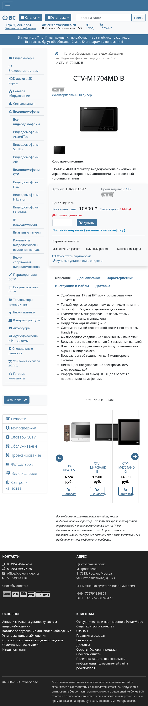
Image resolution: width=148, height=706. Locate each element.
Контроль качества (17, 485)
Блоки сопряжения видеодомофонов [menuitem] (26, 262)
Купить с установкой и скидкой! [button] (77, 261)
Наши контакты (14, 649)
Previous (58, 456)
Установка (16, 400)
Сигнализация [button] (21, 104)
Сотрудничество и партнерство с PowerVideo (109, 622)
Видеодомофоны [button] (24, 111)
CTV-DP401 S (69, 468)
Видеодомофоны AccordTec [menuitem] (26, 134)
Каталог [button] (29, 17)
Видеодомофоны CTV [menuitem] (26, 172)
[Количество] (62, 222)
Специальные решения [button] (20, 350)
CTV (128, 189)
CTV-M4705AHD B (97, 467)
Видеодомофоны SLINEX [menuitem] (26, 146)
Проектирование (23, 455)
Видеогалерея (21, 473)
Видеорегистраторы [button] (23, 68)
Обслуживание (21, 446)
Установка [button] (57, 17)
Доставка (83, 645)
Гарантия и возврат (90, 635)
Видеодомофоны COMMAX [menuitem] (26, 209)
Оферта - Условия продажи (96, 649)
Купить (87, 223)
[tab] (63, 278)
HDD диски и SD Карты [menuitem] (20, 80)
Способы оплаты (88, 654)
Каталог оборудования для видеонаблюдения (36, 631)
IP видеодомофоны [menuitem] (25, 222)
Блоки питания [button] (21, 312)
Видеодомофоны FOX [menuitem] (26, 184)
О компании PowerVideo (20, 645)
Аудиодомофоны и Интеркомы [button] (23, 338)
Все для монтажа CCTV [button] (23, 289)
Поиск (138, 18)
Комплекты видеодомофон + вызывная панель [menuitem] (26, 245)
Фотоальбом (20, 464)
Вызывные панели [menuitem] (27, 232)
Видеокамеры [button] (21, 58)
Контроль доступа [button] (24, 320)
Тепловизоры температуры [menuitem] (20, 302)
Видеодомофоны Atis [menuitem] (26, 159)
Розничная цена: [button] (74, 209)
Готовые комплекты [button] (16, 376)
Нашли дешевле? (67, 215)
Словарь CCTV (21, 437)
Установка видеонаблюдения (24, 635)
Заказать (70, 492)
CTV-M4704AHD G (125, 467)
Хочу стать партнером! (71, 256)
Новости (16, 419)
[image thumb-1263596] (59, 150)
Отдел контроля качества (95, 626)
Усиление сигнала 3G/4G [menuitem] (24, 363)
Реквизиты (84, 640)
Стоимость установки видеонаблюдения (32, 640)
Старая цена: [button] (115, 209)
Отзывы (82, 631)
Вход (89, 26)
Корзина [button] (106, 26)
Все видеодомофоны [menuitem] (26, 121)
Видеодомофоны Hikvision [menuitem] (26, 197)
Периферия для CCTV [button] (22, 277)
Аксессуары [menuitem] (19, 328)
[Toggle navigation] (7, 5)
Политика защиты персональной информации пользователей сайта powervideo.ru (102, 663)
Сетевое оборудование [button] (19, 93)
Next (137, 458)
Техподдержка (21, 428)
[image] (99, 119)
